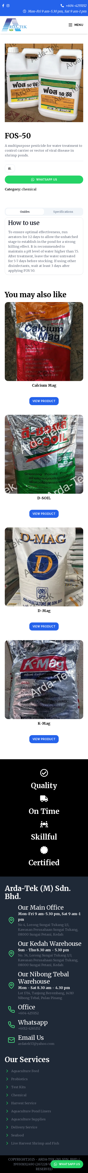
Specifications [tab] (63, 212)
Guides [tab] (25, 212)
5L (10, 168)
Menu (75, 24)
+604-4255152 (75, 6)
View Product (44, 401)
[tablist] (44, 212)
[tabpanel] (44, 246)
